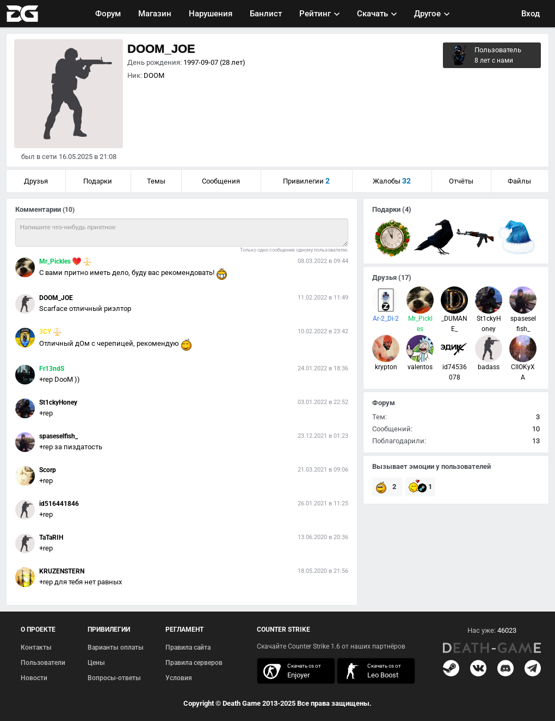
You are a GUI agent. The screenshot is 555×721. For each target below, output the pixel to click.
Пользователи (43, 663)
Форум (108, 14)
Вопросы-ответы (114, 678)
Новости (34, 678)
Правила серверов (194, 663)
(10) (69, 209)
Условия (178, 678)
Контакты (36, 647)
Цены (96, 663)
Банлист (266, 14)
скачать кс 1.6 (370, 671)
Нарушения (210, 14)
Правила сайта (188, 647)
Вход (530, 14)
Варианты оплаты (116, 647)
